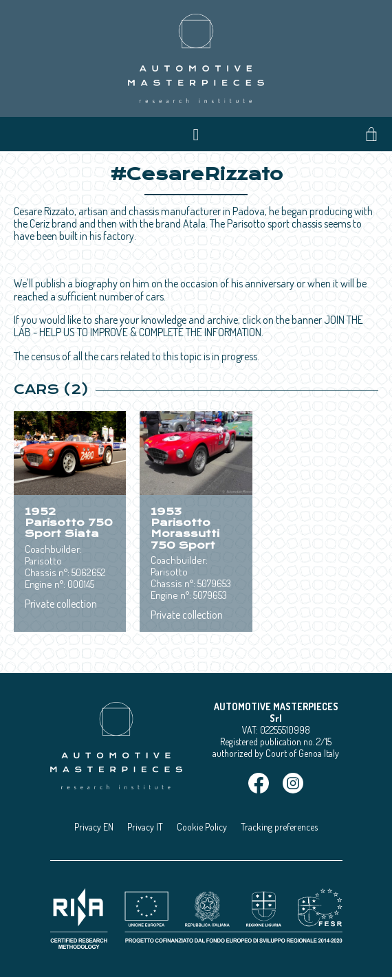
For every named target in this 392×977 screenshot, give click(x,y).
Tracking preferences (279, 827)
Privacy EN (93, 827)
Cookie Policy (202, 827)
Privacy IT (145, 827)
